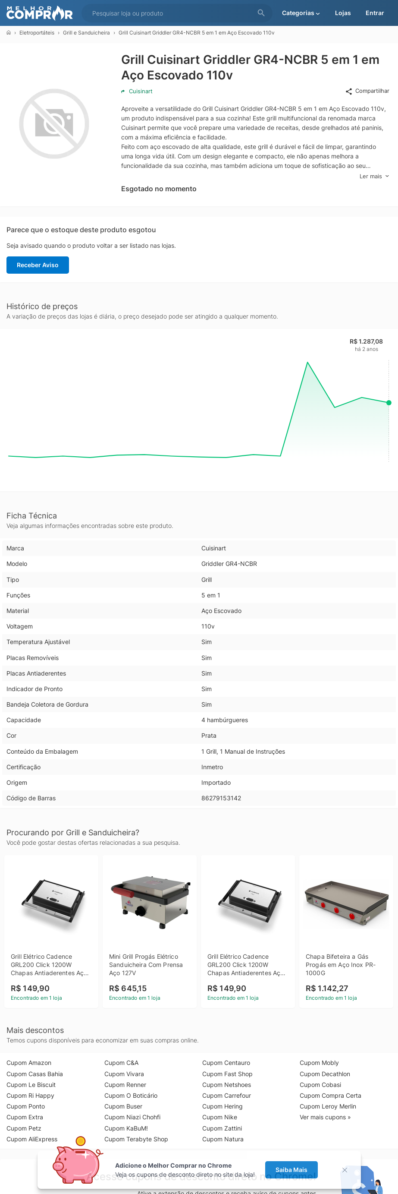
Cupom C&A (121, 1062)
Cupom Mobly (319, 1062)
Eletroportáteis (36, 32)
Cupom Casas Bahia (34, 1073)
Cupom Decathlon (325, 1073)
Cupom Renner (125, 1084)
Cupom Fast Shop (227, 1073)
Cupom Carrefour (226, 1095)
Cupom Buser (123, 1106)
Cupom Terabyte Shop (136, 1139)
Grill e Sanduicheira (86, 32)
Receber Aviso (38, 264)
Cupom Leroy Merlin (328, 1106)
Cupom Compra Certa (330, 1095)
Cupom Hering (222, 1106)
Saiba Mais (291, 1169)
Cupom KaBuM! (126, 1128)
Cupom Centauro (226, 1062)
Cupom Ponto (25, 1106)
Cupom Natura (223, 1139)
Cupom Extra (24, 1117)
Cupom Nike (219, 1117)
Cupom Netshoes (226, 1084)
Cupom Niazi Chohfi (132, 1117)
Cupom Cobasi (320, 1084)
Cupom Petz (23, 1128)
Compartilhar (367, 91)
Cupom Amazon (28, 1062)
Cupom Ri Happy (30, 1095)
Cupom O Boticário (130, 1095)
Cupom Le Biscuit (31, 1084)
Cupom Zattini (222, 1128)
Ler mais (374, 176)
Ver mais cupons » (325, 1117)
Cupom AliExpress (31, 1139)
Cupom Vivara (124, 1073)
